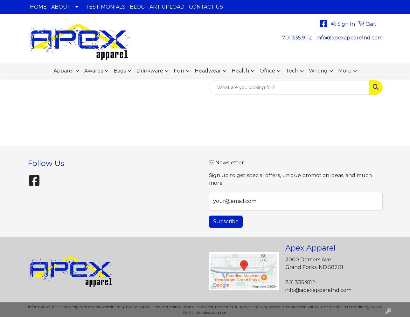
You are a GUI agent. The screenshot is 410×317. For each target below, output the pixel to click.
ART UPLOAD (166, 7)
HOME (38, 7)
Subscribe (226, 221)
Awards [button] (93, 71)
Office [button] (267, 71)
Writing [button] (318, 71)
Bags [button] (120, 71)
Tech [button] (292, 71)
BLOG (137, 7)
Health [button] (240, 71)
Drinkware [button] (149, 71)
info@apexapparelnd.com (349, 38)
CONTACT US (206, 7)
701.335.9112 (297, 38)
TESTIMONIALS (105, 7)
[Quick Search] (289, 87)
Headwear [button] (208, 71)
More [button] (344, 71)
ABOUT (61, 7)
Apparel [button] (63, 71)
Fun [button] (179, 71)
